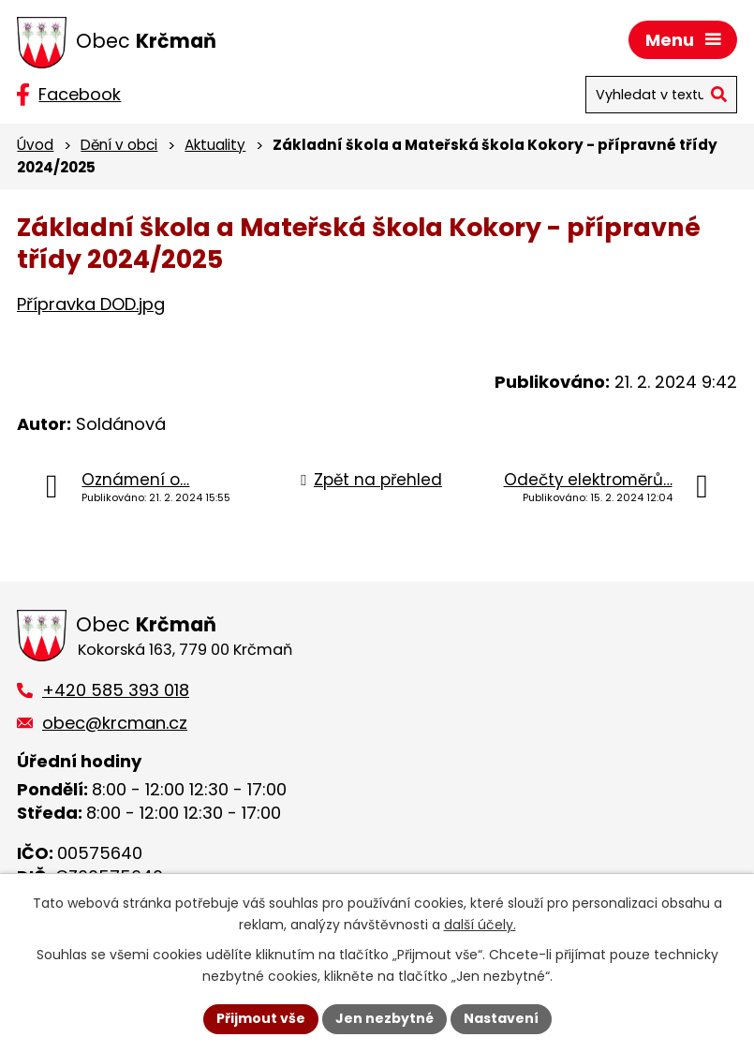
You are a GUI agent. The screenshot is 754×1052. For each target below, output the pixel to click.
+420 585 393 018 (115, 690)
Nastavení (501, 1018)
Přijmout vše (260, 1018)
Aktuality (215, 145)
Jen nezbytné (384, 1018)
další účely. (480, 924)
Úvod (35, 145)
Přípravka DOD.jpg (91, 304)
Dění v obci (119, 145)
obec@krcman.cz (114, 722)
